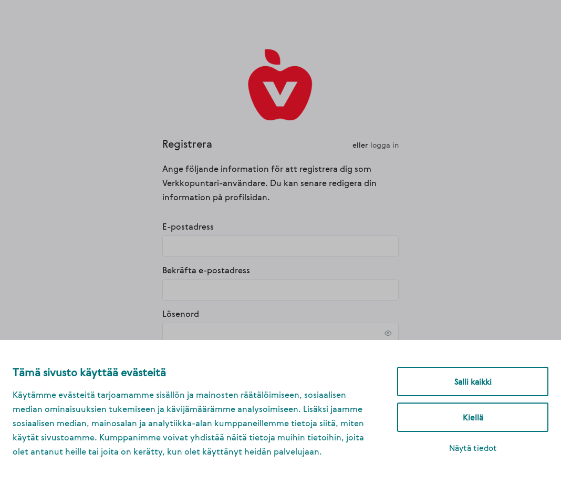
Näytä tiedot (473, 447)
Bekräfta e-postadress (206, 270)
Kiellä (473, 417)
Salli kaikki (473, 381)
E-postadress (188, 226)
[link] (281, 84)
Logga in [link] (384, 145)
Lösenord (180, 314)
